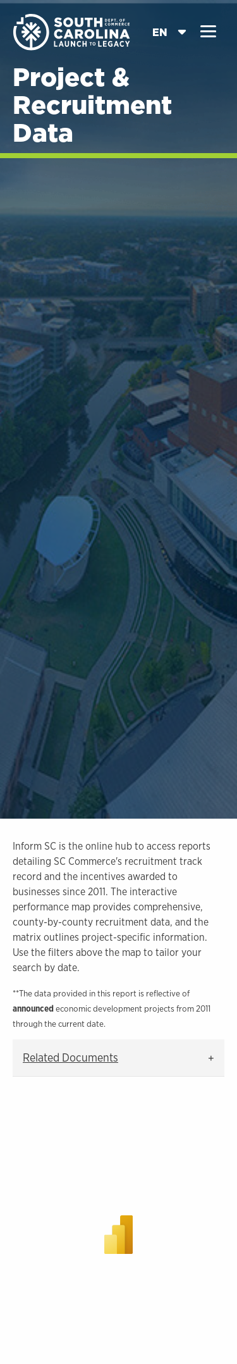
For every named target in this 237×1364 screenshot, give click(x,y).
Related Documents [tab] (70, 1057)
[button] (208, 31)
